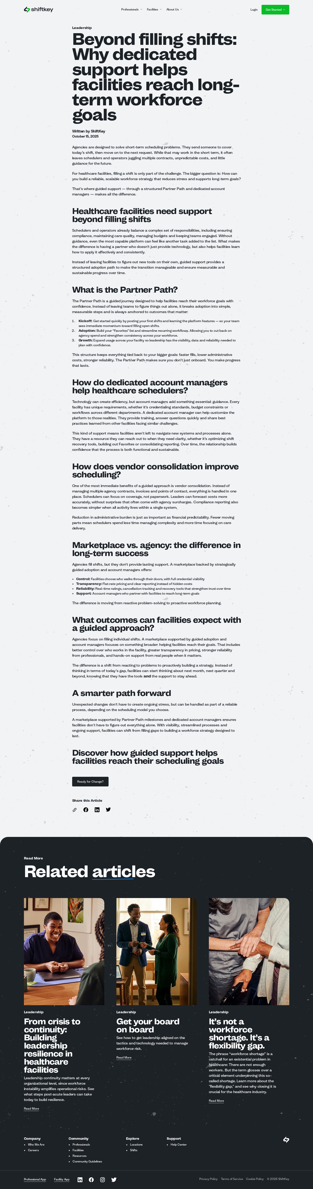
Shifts (133, 1150)
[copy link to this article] (74, 809)
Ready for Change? (90, 781)
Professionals (81, 1144)
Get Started (275, 9)
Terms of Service (232, 1179)
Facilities (78, 1150)
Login (254, 9)
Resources (79, 1156)
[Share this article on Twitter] (108, 809)
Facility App (62, 1179)
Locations (136, 1144)
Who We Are (36, 1144)
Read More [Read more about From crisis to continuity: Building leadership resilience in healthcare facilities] (31, 1108)
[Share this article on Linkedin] (97, 809)
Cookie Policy (255, 1179)
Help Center (179, 1144)
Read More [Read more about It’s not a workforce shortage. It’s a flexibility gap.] (216, 1101)
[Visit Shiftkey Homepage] (286, 1140)
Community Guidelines (87, 1161)
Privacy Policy (208, 1179)
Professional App (35, 1179)
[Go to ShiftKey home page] (38, 9)
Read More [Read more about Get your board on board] (123, 1057)
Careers (33, 1150)
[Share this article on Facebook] (85, 809)
